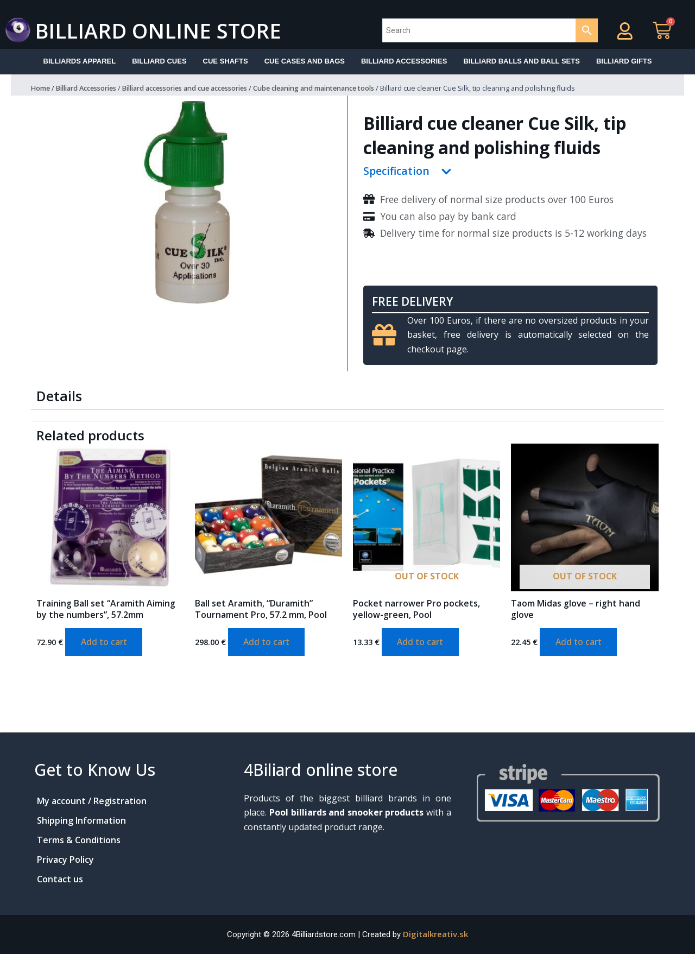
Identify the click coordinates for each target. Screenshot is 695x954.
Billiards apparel (79, 61)
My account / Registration (92, 801)
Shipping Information (81, 820)
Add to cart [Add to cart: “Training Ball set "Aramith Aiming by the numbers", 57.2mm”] (104, 643)
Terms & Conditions (79, 840)
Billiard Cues (159, 61)
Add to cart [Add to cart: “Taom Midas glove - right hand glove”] (579, 643)
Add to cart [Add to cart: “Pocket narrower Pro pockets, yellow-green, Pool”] (421, 643)
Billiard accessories (404, 61)
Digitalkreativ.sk (435, 933)
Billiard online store (163, 30)
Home (41, 88)
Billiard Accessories (90, 88)
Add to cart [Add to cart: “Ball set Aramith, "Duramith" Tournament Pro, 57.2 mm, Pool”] (267, 643)
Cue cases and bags (304, 61)
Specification (397, 172)
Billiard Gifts (624, 61)
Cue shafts (225, 61)
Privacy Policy (65, 859)
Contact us (60, 879)
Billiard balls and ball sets (521, 61)
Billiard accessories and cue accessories (199, 88)
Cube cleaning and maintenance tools (340, 88)
